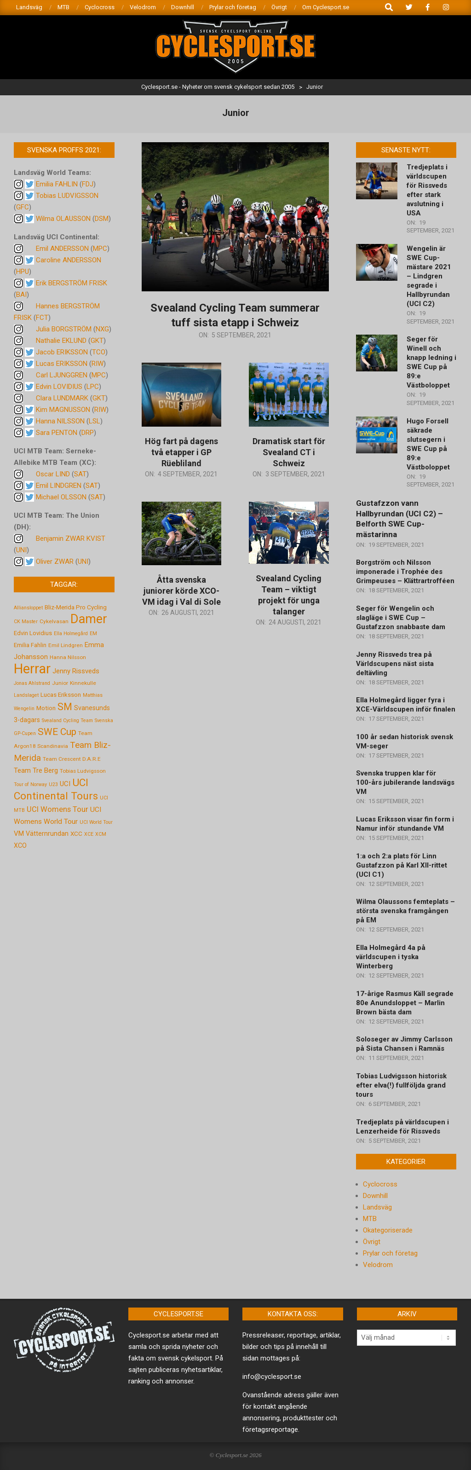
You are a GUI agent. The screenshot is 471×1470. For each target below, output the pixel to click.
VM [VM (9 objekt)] (19, 833)
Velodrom (378, 1265)
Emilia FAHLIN (57, 184)
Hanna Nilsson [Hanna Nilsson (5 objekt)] (68, 657)
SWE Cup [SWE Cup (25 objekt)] (57, 731)
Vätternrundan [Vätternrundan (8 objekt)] (47, 833)
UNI (21, 550)
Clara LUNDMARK (62, 398)
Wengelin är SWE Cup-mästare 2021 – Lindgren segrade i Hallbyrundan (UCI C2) (429, 276)
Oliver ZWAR (55, 561)
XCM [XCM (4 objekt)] (100, 834)
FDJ (87, 184)
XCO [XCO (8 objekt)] (20, 845)
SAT (80, 474)
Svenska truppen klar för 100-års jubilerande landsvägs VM (405, 782)
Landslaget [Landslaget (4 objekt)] (26, 695)
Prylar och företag (390, 1253)
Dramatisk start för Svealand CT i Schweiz (289, 452)
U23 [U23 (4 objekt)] (53, 784)
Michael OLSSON (61, 497)
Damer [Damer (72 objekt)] (88, 619)
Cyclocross (380, 1184)
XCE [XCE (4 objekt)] (88, 834)
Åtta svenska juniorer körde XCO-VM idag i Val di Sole (181, 591)
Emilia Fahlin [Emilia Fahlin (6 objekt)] (30, 645)
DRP (87, 432)
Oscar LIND (53, 474)
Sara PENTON (56, 432)
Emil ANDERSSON (62, 248)
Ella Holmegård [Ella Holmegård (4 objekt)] (71, 634)
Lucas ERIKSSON (61, 363)
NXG (102, 329)
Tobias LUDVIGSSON (67, 195)
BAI (21, 294)
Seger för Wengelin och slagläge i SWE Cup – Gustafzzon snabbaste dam (400, 617)
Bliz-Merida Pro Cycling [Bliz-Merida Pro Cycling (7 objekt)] (76, 607)
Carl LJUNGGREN (61, 375)
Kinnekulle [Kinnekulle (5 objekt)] (83, 683)
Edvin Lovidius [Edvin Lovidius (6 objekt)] (33, 633)
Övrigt (371, 1242)
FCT (42, 317)
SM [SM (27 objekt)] (64, 706)
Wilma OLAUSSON (63, 218)
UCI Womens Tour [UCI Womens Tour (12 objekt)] (57, 809)
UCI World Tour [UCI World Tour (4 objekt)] (96, 822)
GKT (97, 340)
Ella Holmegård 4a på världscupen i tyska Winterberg (390, 956)
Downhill (375, 1196)
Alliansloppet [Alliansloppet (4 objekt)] (28, 608)
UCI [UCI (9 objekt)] (65, 784)
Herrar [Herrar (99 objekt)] (32, 669)
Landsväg (377, 1207)
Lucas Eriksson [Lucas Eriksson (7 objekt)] (60, 694)
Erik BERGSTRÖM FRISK (71, 283)
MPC (100, 248)
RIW (97, 363)
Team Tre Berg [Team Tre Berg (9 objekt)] (36, 770)
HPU (22, 271)
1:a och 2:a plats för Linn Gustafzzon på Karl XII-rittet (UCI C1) (401, 865)
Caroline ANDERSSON (68, 260)
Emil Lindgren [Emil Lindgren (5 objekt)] (65, 645)
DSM (102, 218)
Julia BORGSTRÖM (64, 329)
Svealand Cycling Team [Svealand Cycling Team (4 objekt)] (67, 720)
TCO (98, 352)
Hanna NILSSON (60, 421)
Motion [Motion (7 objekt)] (46, 708)
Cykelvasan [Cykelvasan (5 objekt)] (54, 621)
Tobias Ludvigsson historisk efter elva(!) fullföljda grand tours (401, 1085)
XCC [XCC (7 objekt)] (76, 833)
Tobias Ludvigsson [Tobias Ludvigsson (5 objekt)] (83, 771)
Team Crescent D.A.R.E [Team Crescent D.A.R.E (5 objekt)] (72, 759)
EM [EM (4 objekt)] (93, 634)
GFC (22, 207)
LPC (92, 386)
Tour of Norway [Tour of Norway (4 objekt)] (30, 784)
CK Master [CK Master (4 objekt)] (26, 622)
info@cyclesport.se (271, 1376)
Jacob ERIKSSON (62, 352)
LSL (94, 421)
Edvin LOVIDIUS (59, 386)
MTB (370, 1219)
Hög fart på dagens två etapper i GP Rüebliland (181, 452)
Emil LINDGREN (58, 485)
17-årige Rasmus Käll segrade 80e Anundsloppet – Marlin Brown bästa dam (405, 1003)
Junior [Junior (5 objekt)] (60, 683)
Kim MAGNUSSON (63, 409)
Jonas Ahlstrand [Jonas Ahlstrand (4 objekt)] (32, 683)
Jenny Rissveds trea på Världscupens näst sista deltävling (395, 663)
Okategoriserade (388, 1230)
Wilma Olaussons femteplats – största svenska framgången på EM (405, 910)
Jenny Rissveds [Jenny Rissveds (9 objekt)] (75, 671)
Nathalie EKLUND (61, 340)
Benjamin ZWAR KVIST (70, 538)
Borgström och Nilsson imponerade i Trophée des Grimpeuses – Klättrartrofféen (405, 571)
